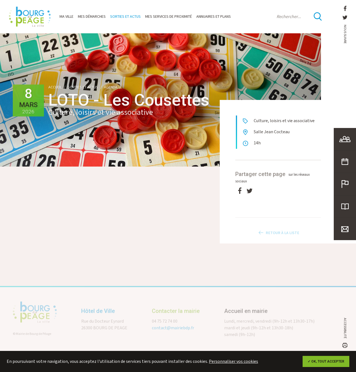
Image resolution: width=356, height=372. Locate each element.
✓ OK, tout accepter (326, 361)
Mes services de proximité (168, 16)
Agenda (110, 87)
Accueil (55, 87)
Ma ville (66, 16)
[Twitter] (249, 191)
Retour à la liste (278, 237)
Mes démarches (92, 16)
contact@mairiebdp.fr (173, 333)
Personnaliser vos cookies (233, 362)
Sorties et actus (125, 16)
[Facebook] (239, 191)
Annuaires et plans (213, 16)
